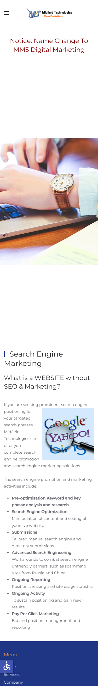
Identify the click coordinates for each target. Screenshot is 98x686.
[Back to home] (49, 13)
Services (11, 674)
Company (12, 682)
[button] (6, 13)
